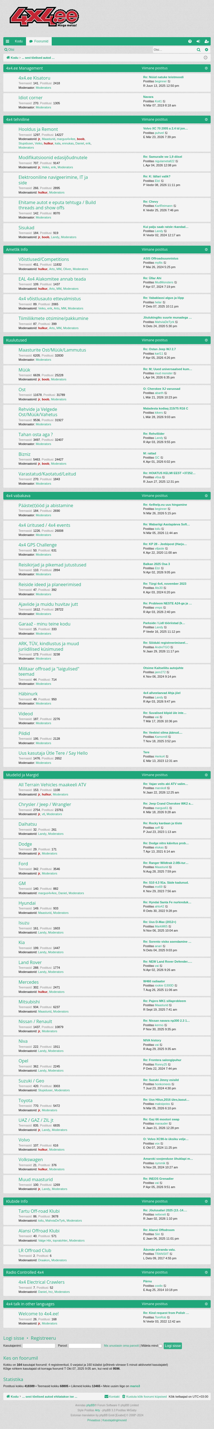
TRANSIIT (162, 1253)
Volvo (24, 1140)
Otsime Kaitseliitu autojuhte (163, 668)
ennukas (68, 143)
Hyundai (27, 903)
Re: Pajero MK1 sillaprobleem (164, 1001)
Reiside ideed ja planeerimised (50, 584)
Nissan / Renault (35, 1021)
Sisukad (26, 228)
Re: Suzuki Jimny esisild (161, 1080)
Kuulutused (16, 340)
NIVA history (152, 1040)
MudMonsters (164, 282)
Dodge (25, 844)
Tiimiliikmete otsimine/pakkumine (53, 318)
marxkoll (160, 788)
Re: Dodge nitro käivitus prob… (166, 843)
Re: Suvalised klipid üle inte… (164, 712)
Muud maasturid (36, 1179)
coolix (159, 1285)
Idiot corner (31, 98)
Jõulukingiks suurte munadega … (167, 317)
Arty (97, 1410)
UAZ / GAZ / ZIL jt (36, 1120)
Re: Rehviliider (154, 433)
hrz (50, 1291)
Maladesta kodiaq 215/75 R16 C (165, 408)
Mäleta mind (151, 1345)
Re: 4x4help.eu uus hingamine (165, 504)
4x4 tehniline (17, 119)
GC (157, 457)
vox (157, 1143)
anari (158, 946)
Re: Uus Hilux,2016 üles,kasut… (166, 1099)
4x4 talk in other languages (30, 1303)
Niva (23, 1041)
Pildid (24, 733)
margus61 (161, 808)
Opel (23, 1061)
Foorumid (41, 41)
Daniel (79, 143)
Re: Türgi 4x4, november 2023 (164, 583)
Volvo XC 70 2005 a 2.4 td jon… (165, 128)
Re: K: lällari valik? (156, 176)
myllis (159, 262)
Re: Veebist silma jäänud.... (162, 732)
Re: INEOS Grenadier (158, 1178)
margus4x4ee (66, 139)
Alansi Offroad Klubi (39, 1231)
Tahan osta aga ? (36, 434)
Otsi (11, 50)
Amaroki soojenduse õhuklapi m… (168, 1158)
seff (157, 827)
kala (58, 143)
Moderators (43, 87)
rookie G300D (164, 985)
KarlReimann (164, 205)
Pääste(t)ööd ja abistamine (46, 505)
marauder (161, 1123)
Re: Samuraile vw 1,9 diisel (162, 156)
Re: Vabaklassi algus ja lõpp (163, 297)
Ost (22, 390)
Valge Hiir (44, 1240)
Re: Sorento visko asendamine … (167, 941)
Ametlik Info (17, 249)
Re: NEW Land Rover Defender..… (167, 961)
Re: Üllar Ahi (152, 278)
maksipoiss (162, 1103)
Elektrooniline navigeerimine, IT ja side (53, 179)
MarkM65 (161, 926)
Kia (22, 942)
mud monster (164, 373)
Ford (23, 864)
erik (88, 143)
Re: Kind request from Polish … (166, 1312)
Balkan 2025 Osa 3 (156, 564)
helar (158, 302)
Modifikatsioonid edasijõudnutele (53, 157)
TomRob (160, 1317)
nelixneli (160, 1214)
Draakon (44, 1260)
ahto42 (159, 906)
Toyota (26, 1100)
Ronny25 (161, 1064)
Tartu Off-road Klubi (39, 1211)
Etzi (157, 180)
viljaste (159, 548)
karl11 (159, 353)
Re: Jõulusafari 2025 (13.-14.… (165, 1210)
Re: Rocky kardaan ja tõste (162, 823)
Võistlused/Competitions (44, 259)
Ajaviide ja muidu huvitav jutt (48, 604)
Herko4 (160, 756)
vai (157, 717)
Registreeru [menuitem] (208, 42)
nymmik (160, 1163)
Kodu (19, 41)
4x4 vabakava (18, 495)
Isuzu (24, 923)
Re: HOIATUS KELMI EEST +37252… (169, 473)
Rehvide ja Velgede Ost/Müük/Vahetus (38, 412)
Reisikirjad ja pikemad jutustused (52, 565)
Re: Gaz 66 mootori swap (161, 1119)
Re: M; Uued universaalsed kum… (167, 369)
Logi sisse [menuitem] (199, 42)
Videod (26, 714)
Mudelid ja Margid (22, 774)
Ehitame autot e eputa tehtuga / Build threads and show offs (57, 205)
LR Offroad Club (35, 1250)
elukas (159, 847)
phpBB (90, 1405)
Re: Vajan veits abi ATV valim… (165, 783)
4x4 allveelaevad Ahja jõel (162, 693)
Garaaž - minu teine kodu (45, 624)
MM (58, 269)
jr (39, 139)
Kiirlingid (9, 42)
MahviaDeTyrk (164, 322)
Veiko (38, 143)
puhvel (159, 132)
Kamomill (161, 736)
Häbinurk (28, 694)
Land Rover (30, 962)
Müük (24, 370)
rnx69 (159, 886)
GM (22, 883)
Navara (148, 96)
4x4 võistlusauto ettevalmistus (50, 299)
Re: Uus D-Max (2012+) (159, 922)
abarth (159, 393)
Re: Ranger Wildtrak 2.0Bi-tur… (166, 862)
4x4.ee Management (24, 68)
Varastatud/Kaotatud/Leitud (47, 474)
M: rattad (149, 453)
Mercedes (29, 982)
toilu (157, 528)
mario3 (135, 1386)
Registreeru (53, 50)
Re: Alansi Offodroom (158, 1230)
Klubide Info (17, 1201)
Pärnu (147, 1281)
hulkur (48, 143)
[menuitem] (190, 41)
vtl (43, 814)
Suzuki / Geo (31, 1081)
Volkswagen (31, 1159)
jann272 (160, 672)
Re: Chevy (150, 201)
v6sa (158, 477)
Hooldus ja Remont (38, 129)
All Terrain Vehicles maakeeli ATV (52, 785)
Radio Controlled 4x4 (25, 1272)
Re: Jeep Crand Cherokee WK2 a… (168, 803)
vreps (158, 607)
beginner (161, 81)
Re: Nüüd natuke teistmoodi (163, 77)
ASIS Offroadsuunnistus (160, 258)
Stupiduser (26, 143)
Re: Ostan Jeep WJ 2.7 (159, 349)
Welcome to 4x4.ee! (39, 1314)
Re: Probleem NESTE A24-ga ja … (167, 603)
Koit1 (158, 101)
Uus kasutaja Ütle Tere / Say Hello (53, 753)
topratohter (60, 1240)
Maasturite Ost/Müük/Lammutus (52, 350)
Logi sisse (29, 50)
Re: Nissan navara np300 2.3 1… (166, 1020)
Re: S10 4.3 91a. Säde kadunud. (166, 882)
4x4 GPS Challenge (38, 545)
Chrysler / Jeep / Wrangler (45, 804)
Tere (146, 752)
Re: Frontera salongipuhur (162, 1060)
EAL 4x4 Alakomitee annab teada (52, 279)
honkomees (163, 1084)
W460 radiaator (154, 981)
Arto (52, 269)
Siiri (157, 1234)
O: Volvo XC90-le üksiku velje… (166, 1139)
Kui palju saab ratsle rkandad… (166, 226)
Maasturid (48, 139)
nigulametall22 (164, 161)
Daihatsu (28, 824)
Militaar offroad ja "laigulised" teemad (49, 671)
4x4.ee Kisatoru (34, 78)
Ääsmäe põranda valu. (159, 1249)
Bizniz (24, 454)
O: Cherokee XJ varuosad (161, 388)
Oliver (67, 269)
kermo (159, 1025)
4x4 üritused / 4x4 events (44, 525)
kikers (159, 412)
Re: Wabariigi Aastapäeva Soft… (166, 524)
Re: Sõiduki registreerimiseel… (165, 642)
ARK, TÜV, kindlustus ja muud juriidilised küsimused (49, 646)
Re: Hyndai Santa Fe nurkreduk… (167, 902)
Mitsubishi (29, 1002)
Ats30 (159, 587)
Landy (55, 237)
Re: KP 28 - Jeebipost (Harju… (165, 544)
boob (81, 139)
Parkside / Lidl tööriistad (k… (164, 623)
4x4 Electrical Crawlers (42, 1282)
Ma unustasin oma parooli (121, 1345)
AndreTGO (162, 647)
